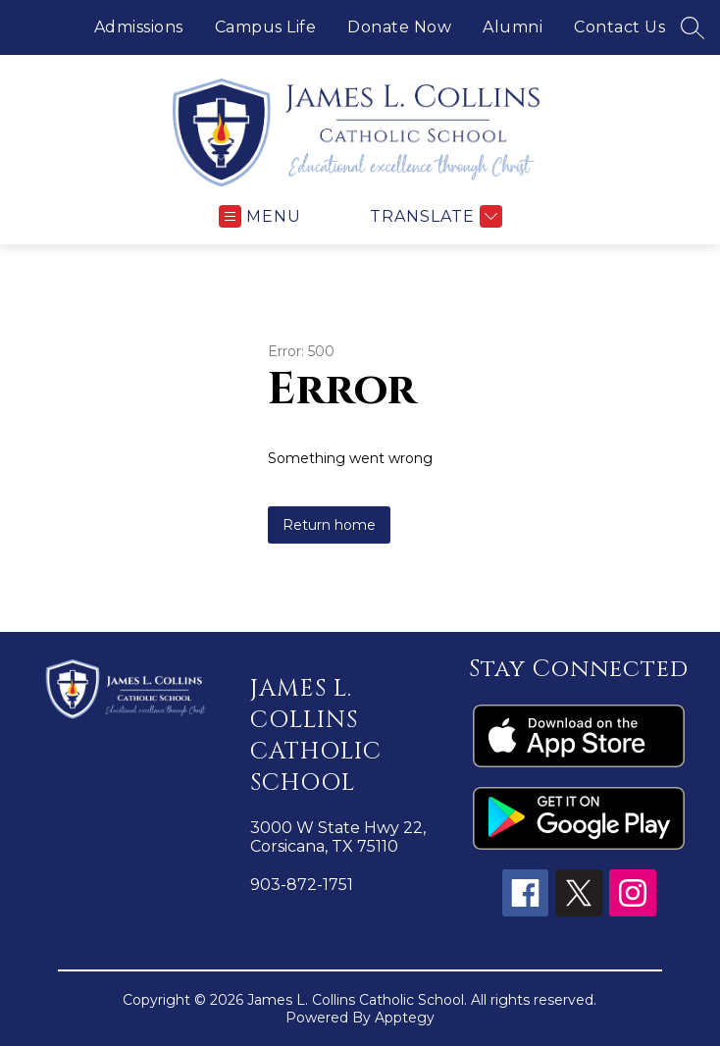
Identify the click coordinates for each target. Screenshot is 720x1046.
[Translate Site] (433, 216)
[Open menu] (260, 216)
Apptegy (405, 1017)
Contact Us (619, 27)
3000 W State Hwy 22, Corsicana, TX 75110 (338, 837)
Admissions (138, 27)
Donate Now (399, 27)
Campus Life (266, 27)
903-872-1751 (301, 884)
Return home (329, 525)
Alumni (512, 27)
